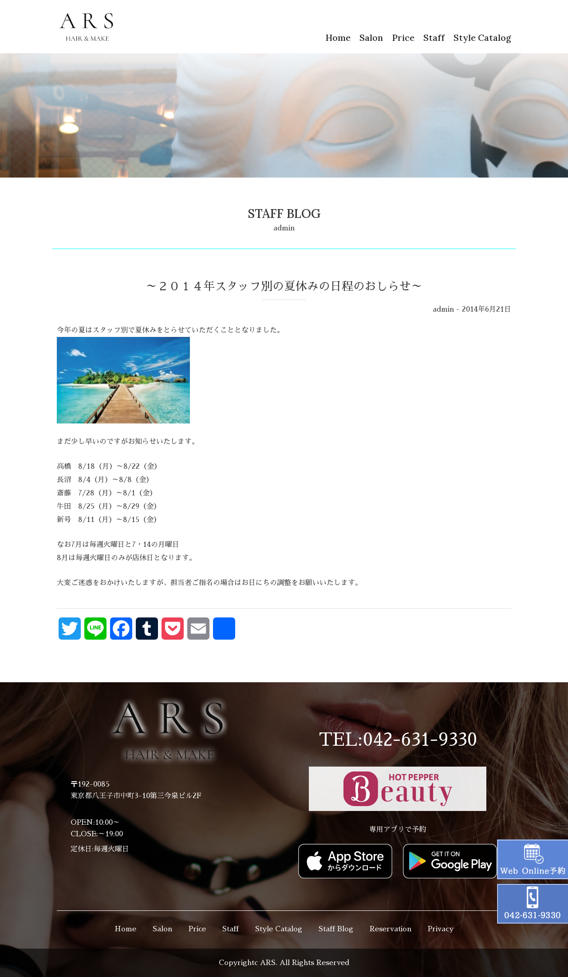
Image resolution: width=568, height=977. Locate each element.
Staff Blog (336, 929)
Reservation (390, 929)
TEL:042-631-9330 (398, 740)
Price (403, 37)
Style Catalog (482, 37)
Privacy (441, 929)
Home (338, 37)
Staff (434, 37)
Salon (371, 37)
